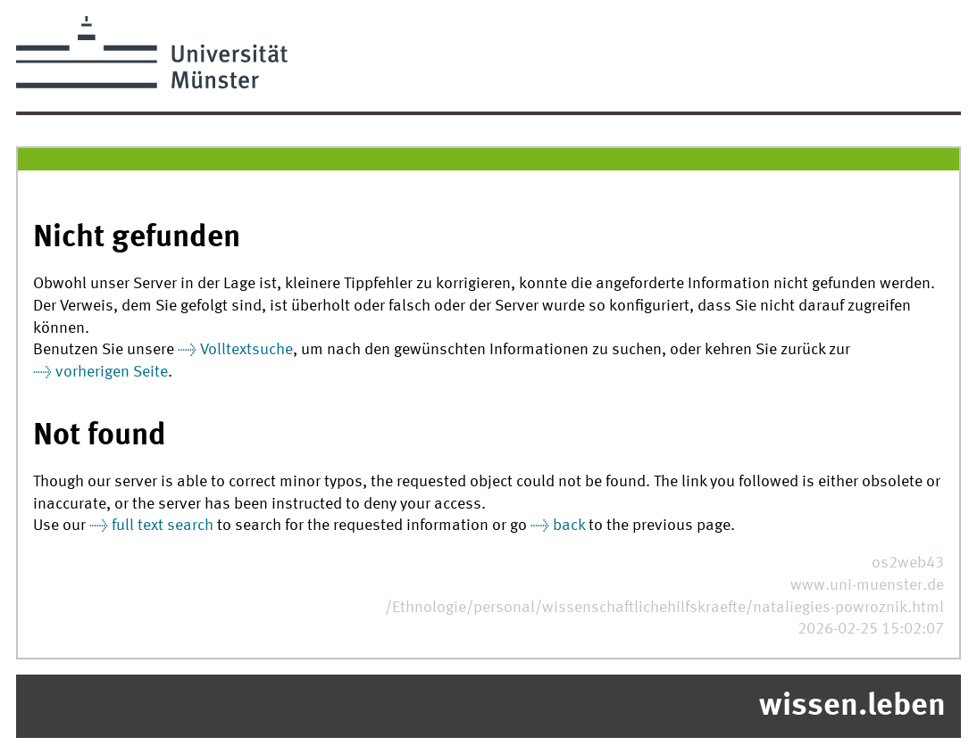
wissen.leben (852, 707)
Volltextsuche (246, 350)
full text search (162, 526)
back (569, 526)
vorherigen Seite (111, 372)
